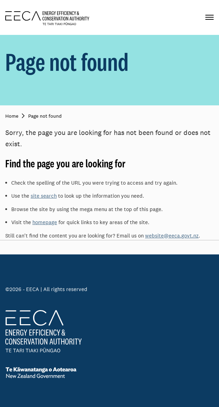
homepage (44, 222)
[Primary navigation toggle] (209, 17)
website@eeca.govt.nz (172, 235)
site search (44, 195)
